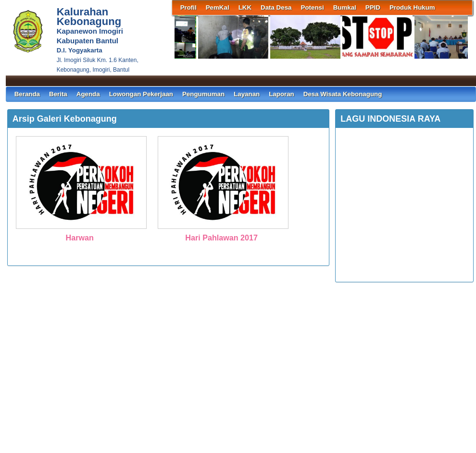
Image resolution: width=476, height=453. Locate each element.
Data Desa (276, 7)
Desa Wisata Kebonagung (342, 94)
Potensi (312, 7)
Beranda (27, 94)
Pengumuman (203, 94)
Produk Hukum (412, 7)
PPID (372, 7)
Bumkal (344, 7)
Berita (58, 94)
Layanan (247, 94)
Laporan (281, 94)
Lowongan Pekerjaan (141, 94)
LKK (244, 7)
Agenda (88, 94)
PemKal (217, 7)
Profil (188, 7)
